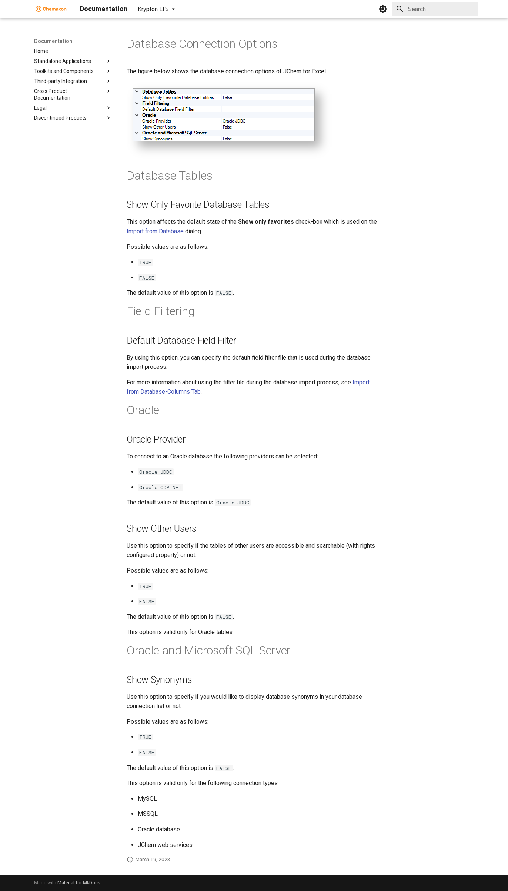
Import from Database (155, 231)
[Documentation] (51, 8)
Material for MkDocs (78, 882)
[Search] (435, 9)
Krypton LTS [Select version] (153, 9)
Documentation (53, 41)
